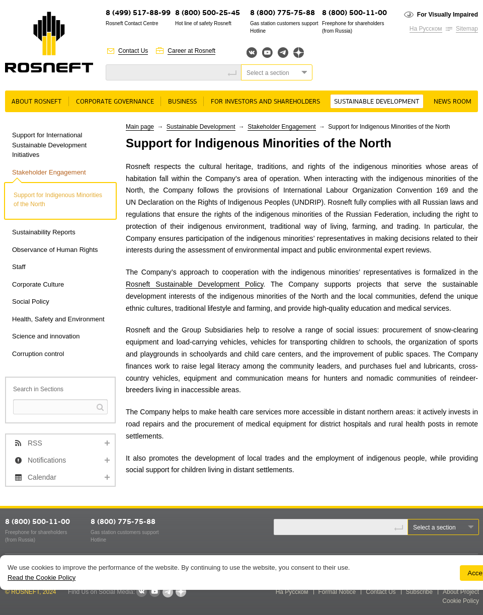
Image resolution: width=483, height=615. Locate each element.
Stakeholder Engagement (49, 172)
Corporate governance (115, 102)
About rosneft (36, 102)
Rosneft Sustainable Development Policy (194, 284)
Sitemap (467, 28)
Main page (140, 126)
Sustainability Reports (43, 232)
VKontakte (141, 592)
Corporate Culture (38, 284)
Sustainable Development (376, 102)
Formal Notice (337, 591)
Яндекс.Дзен (298, 52)
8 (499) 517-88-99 (138, 13)
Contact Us (133, 50)
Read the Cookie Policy (41, 577)
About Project (461, 591)
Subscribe (419, 591)
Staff (19, 267)
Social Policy (30, 301)
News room (452, 102)
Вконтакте (252, 52)
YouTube (267, 52)
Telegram (283, 52)
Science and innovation (45, 336)
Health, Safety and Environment (58, 319)
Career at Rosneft (191, 50)
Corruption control (38, 354)
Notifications (47, 460)
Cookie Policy (460, 600)
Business (182, 102)
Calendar (42, 477)
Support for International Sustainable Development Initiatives (49, 144)
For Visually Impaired (447, 14)
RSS (35, 443)
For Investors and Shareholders (265, 102)
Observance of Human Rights (55, 249)
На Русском (426, 28)
